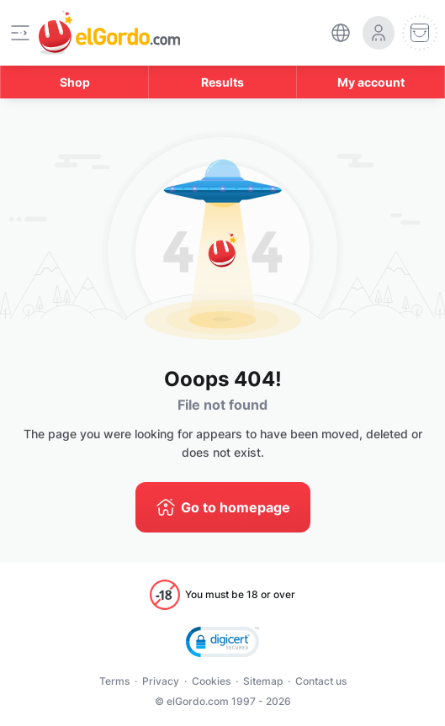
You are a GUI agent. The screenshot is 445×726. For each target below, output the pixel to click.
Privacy (160, 681)
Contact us (321, 681)
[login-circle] (379, 33)
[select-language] (341, 33)
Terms (114, 681)
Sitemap (263, 681)
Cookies (211, 681)
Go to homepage (235, 507)
